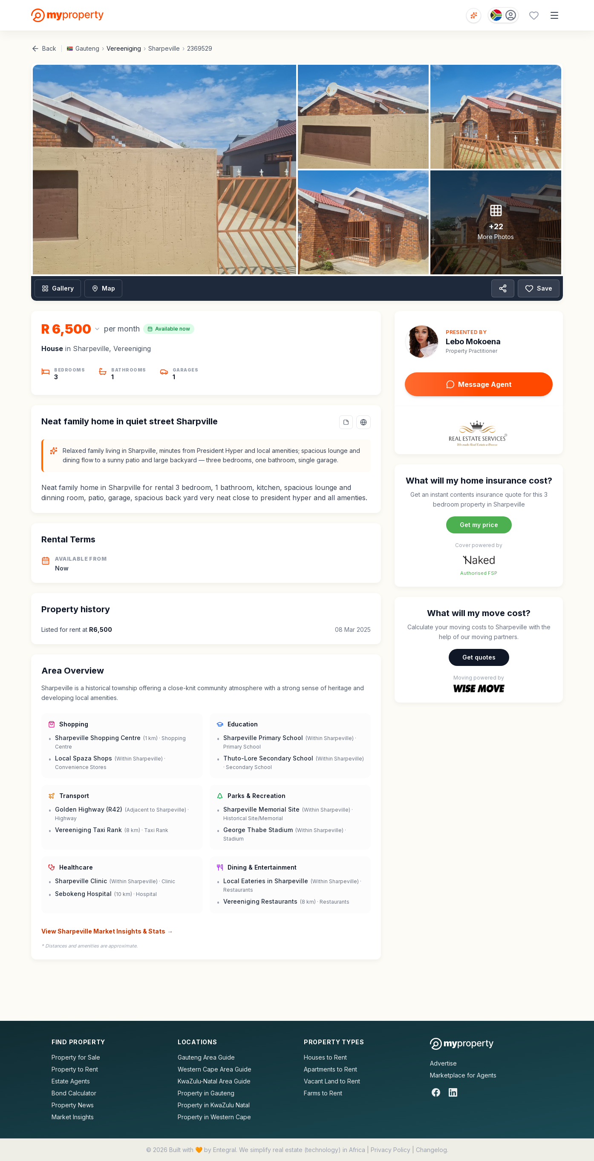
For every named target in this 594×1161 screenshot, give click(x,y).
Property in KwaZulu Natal (214, 1105)
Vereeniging (124, 48)
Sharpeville (164, 48)
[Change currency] (71, 329)
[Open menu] (554, 15)
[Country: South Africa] (503, 15)
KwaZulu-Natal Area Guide (214, 1081)
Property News (73, 1105)
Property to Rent (75, 1069)
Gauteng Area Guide (206, 1057)
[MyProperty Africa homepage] (461, 1044)
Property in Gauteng (206, 1093)
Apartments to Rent (330, 1069)
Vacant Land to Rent (332, 1081)
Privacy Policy (390, 1149)
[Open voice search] (473, 15)
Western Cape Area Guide (214, 1069)
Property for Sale (76, 1057)
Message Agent (479, 384)
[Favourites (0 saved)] (533, 15)
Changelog (431, 1149)
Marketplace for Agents (463, 1075)
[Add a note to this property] (346, 422)
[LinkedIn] (453, 1092)
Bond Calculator (74, 1093)
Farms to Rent (323, 1093)
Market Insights (73, 1117)
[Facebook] (436, 1092)
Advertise (443, 1063)
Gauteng (87, 48)
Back (43, 48)
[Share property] (502, 288)
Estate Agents (71, 1081)
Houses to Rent (325, 1057)
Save (538, 288)
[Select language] (363, 422)
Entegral (224, 1149)
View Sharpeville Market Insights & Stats (107, 931)
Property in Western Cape (214, 1117)
